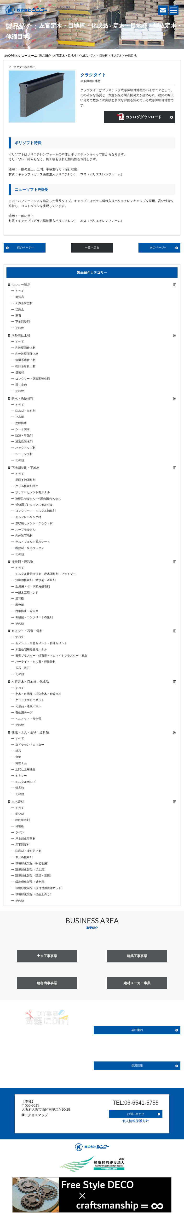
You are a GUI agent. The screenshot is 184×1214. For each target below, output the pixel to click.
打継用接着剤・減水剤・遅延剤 (35, 581)
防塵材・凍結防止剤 (28, 852)
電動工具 (21, 764)
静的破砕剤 (22, 821)
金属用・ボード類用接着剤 (32, 587)
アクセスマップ (35, 1116)
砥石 (18, 751)
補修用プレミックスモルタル (34, 505)
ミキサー (21, 776)
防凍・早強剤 (24, 436)
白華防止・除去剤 (26, 611)
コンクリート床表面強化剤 (32, 379)
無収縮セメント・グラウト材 (34, 524)
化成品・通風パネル (28, 707)
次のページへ (158, 248)
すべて (19, 291)
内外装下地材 (24, 536)
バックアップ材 (25, 448)
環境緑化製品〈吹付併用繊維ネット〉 (39, 888)
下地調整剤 (22, 322)
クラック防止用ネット (29, 701)
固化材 (19, 814)
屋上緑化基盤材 (25, 839)
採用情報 (137, 1066)
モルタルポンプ (25, 782)
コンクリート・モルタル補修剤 (35, 511)
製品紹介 (45, 55)
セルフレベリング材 (28, 517)
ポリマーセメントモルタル (32, 493)
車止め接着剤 (24, 858)
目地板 (19, 827)
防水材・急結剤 (25, 411)
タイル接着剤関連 (26, 487)
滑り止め (21, 385)
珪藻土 (19, 310)
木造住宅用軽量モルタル (31, 650)
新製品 (19, 298)
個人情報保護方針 (135, 1118)
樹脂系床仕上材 (25, 367)
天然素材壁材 (24, 304)
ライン (19, 833)
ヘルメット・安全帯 (28, 719)
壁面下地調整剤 (25, 481)
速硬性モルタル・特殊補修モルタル (38, 499)
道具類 (19, 788)
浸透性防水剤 (24, 442)
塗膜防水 (21, 423)
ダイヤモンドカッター (29, 745)
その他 (19, 328)
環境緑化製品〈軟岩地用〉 (32, 864)
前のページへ (25, 248)
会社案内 (137, 1031)
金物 (18, 758)
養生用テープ (24, 713)
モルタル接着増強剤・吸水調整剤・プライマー (45, 575)
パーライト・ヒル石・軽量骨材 (35, 662)
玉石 (18, 316)
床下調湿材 (22, 845)
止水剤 (19, 417)
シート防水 (22, 430)
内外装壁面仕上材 (26, 354)
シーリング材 (24, 454)
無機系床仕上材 (25, 360)
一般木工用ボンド (26, 593)
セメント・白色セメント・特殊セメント (41, 644)
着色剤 (19, 605)
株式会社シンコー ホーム (20, 55)
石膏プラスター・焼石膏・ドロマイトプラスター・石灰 (51, 656)
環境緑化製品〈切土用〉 (31, 870)
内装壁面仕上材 (25, 348)
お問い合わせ (135, 1113)
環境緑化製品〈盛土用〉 (31, 882)
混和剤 (19, 599)
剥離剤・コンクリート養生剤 (34, 618)
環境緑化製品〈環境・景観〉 (34, 876)
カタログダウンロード (143, 117)
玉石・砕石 (22, 669)
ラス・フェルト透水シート (32, 542)
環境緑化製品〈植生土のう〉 (34, 895)
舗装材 (19, 373)
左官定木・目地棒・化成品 (70, 55)
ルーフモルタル (25, 530)
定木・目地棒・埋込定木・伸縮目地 (38, 694)
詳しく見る (47, 1067)
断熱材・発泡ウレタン (29, 548)
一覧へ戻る (92, 248)
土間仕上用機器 (25, 770)
